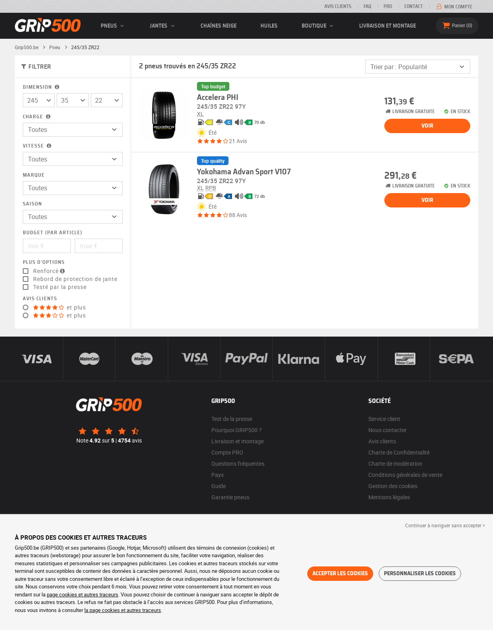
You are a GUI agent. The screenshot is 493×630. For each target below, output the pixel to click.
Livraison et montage (387, 26)
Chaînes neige (219, 26)
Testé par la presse (60, 287)
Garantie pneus (230, 497)
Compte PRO (227, 452)
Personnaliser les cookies (420, 573)
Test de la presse (231, 419)
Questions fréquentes (237, 463)
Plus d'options (44, 262)
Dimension (42, 87)
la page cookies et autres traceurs (122, 610)
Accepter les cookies (340, 573)
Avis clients (337, 6)
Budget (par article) (52, 232)
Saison (32, 204)
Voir (427, 126)
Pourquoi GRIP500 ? (236, 430)
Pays (217, 474)
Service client (384, 419)
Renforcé (50, 271)
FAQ (367, 6)
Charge (37, 117)
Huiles (269, 26)
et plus (59, 307)
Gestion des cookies (392, 486)
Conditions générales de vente (405, 474)
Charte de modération (395, 463)
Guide (218, 486)
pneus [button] (113, 26)
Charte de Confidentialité (398, 452)
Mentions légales (389, 497)
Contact (413, 6)
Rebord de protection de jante (75, 279)
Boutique (319, 26)
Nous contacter (387, 430)
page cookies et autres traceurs (82, 594)
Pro (388, 6)
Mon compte (453, 7)
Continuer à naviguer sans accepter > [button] (445, 525)
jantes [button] (163, 26)
